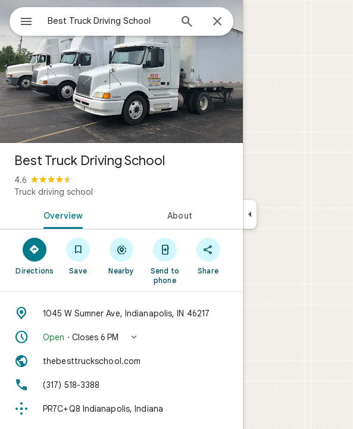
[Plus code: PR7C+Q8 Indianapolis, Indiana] (121, 409)
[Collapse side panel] (250, 214)
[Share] (208, 255)
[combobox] (109, 21)
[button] (121, 337)
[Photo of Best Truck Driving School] (121, 71)
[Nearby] (121, 255)
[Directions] (35, 255)
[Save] (78, 255)
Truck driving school (53, 191)
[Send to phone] (164, 260)
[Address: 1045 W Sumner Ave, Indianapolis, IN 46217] (121, 313)
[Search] (187, 22)
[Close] (217, 22)
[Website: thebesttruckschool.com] (121, 361)
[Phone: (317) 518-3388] (121, 385)
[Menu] (26, 22)
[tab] (60, 214)
